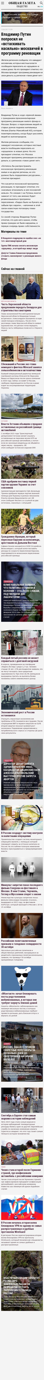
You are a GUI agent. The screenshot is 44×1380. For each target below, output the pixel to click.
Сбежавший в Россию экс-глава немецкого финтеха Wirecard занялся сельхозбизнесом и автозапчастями (21, 367)
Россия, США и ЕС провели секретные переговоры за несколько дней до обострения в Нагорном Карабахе (19, 1053)
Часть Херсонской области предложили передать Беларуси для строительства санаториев (21, 307)
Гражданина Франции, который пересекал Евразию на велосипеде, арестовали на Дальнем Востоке (20, 539)
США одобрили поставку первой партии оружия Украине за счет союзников (18, 484)
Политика (8, 581)
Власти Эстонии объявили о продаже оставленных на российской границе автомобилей (21, 427)
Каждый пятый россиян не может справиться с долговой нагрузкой (20, 659)
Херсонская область (8, 301)
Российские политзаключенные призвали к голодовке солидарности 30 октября (21, 943)
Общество (22, 6)
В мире (7, 1044)
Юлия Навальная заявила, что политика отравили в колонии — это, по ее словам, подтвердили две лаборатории (22, 591)
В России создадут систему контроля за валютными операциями (22, 834)
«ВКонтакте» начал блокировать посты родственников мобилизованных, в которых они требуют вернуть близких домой (19, 998)
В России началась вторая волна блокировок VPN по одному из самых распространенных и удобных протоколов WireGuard (21, 1227)
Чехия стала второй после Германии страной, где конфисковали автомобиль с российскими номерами (22, 1173)
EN (42, 6)
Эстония (4, 421)
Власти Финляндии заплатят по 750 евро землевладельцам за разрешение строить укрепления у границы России (22, 1285)
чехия (3, 1167)
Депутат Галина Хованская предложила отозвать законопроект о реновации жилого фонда (21, 256)
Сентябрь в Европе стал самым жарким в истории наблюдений (18, 1117)
